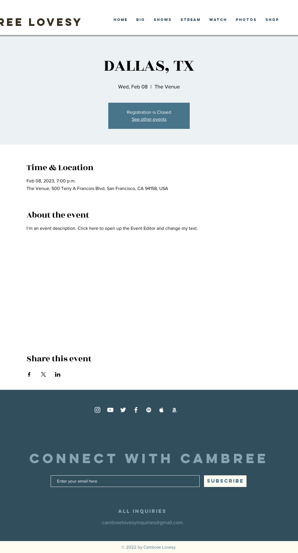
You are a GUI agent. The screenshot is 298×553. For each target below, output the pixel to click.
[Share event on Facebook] (29, 374)
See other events (149, 119)
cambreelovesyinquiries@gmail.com (142, 522)
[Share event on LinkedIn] (58, 374)
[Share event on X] (43, 374)
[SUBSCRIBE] (225, 481)
